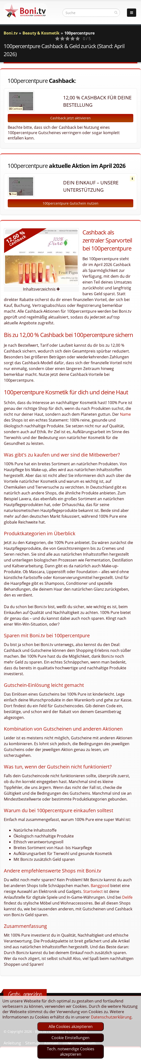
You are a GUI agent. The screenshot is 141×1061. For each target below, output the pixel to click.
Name (125, 414)
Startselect (93, 891)
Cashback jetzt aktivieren (70, 118)
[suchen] (115, 12)
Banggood (100, 885)
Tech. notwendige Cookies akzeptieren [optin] (70, 1051)
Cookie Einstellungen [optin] (70, 1037)
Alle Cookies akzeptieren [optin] (71, 1026)
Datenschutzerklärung (111, 1017)
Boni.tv (11, 33)
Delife (127, 897)
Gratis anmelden (25, 994)
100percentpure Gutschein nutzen (70, 203)
